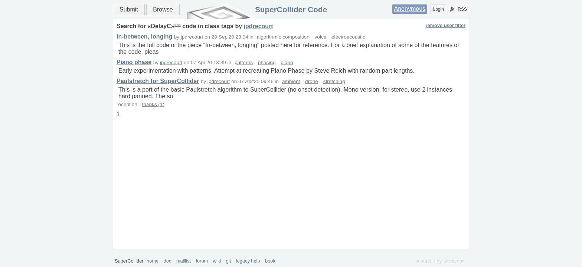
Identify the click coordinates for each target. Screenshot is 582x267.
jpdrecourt (258, 26)
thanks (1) (153, 104)
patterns (244, 62)
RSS (458, 9)
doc (177, 25)
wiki (217, 261)
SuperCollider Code (291, 9)
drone (311, 81)
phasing (267, 62)
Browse (163, 9)
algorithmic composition (283, 37)
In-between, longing (144, 36)
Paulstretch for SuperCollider (158, 81)
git (228, 261)
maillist (183, 261)
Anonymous (410, 9)
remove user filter (445, 25)
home (152, 261)
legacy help (248, 261)
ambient (291, 81)
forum (202, 261)
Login (438, 9)
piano (287, 62)
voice (321, 37)
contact (423, 261)
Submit (129, 9)
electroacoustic (348, 37)
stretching (334, 81)
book (270, 261)
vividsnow (455, 261)
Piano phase (134, 62)
